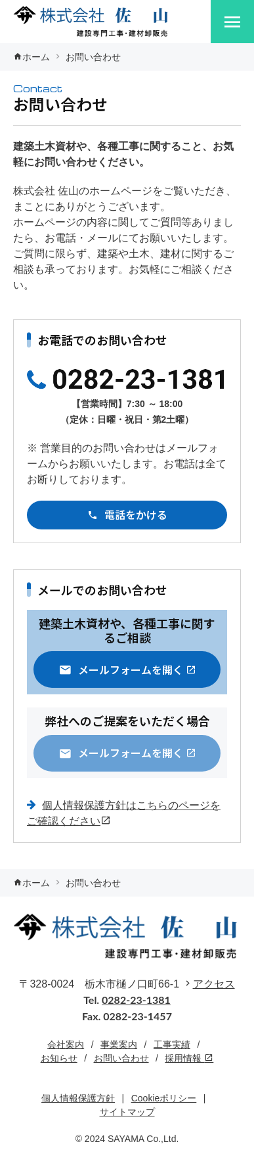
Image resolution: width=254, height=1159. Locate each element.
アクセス (214, 984)
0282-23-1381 (136, 999)
